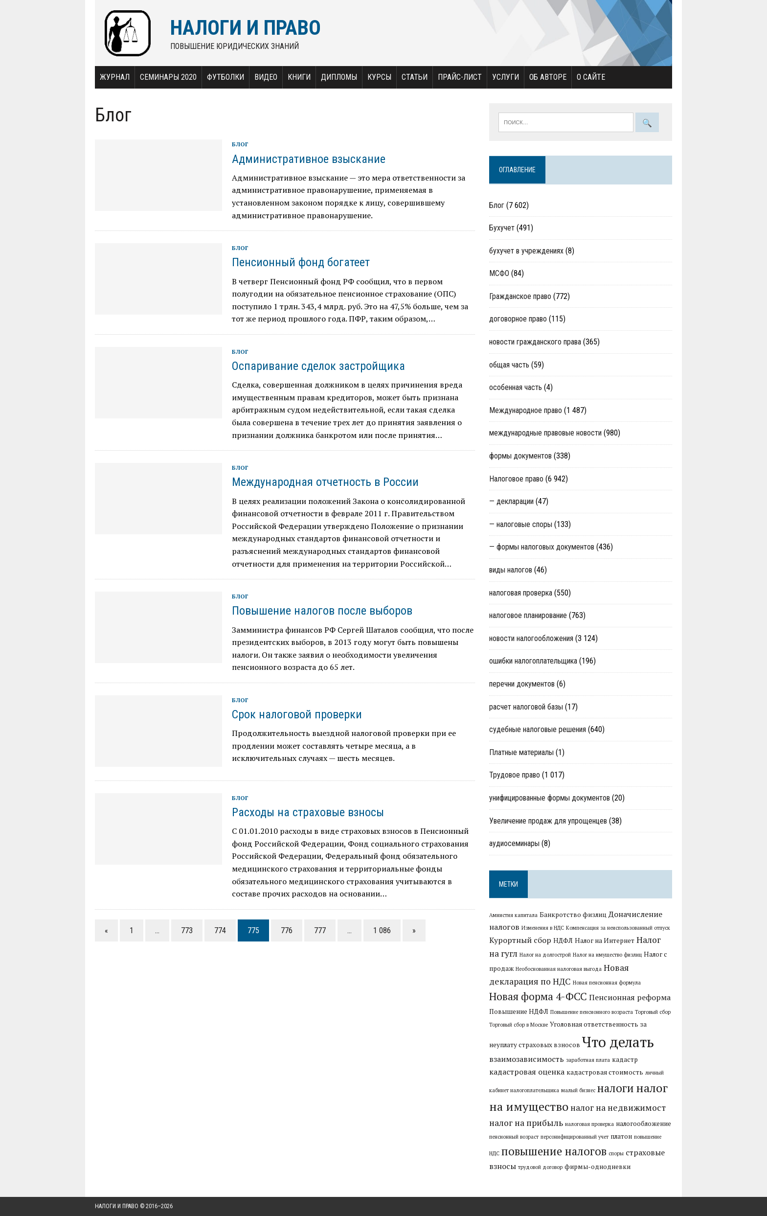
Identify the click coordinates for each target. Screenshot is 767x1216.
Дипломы (339, 77)
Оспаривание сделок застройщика (318, 366)
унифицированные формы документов (549, 798)
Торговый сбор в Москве (518, 1024)
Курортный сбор (520, 940)
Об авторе (547, 77)
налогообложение (643, 1123)
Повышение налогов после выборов (322, 611)
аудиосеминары (514, 843)
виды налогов (510, 569)
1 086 (382, 930)
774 (220, 930)
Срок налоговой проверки (297, 714)
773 (187, 930)
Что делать (618, 1041)
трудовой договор (540, 1167)
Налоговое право (516, 478)
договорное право (518, 318)
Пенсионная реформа (630, 997)
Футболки (225, 77)
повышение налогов (554, 1151)
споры (616, 1153)
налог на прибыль (526, 1122)
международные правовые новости (545, 432)
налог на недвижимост (618, 1107)
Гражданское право (520, 296)
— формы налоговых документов (541, 546)
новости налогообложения (531, 638)
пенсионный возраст (514, 1136)
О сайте (591, 77)
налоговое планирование (528, 615)
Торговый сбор (653, 1012)
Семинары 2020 (168, 77)
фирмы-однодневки (597, 1166)
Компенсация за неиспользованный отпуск (618, 927)
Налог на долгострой (545, 954)
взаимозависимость (526, 1059)
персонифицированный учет (575, 1136)
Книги (299, 77)
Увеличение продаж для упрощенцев (548, 821)
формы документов (520, 455)
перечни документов (522, 683)
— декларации (511, 501)
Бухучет (502, 227)
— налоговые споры (520, 524)
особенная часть (515, 387)
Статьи (415, 77)
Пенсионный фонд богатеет (301, 262)
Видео (265, 77)
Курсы (379, 77)
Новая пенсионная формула (607, 982)
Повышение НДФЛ (518, 1011)
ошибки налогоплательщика (533, 660)
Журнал (115, 77)
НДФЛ (563, 940)
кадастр (625, 1059)
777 (320, 930)
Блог (240, 144)
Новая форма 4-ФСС (538, 996)
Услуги (505, 77)
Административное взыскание (308, 159)
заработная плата (588, 1059)
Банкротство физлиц (573, 914)
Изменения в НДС (542, 927)
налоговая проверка (520, 592)
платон (621, 1136)
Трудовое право (514, 775)
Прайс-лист (460, 77)
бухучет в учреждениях (526, 250)
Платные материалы (521, 752)
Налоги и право (116, 1206)
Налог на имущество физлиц (607, 954)
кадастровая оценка (526, 1071)
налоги (615, 1087)
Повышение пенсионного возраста (591, 1012)
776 (287, 930)
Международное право (525, 410)
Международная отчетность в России (325, 482)
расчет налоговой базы (526, 706)
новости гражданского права (535, 341)
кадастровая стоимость (604, 1072)
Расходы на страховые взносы (308, 812)
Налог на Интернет (604, 940)
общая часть (509, 364)
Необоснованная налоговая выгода (559, 968)
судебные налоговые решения (537, 729)
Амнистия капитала (513, 915)
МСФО (499, 273)
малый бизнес (578, 1090)
